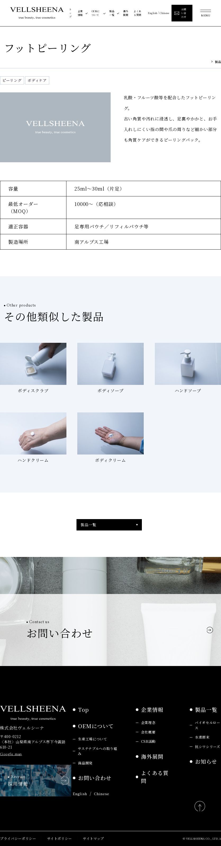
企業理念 (148, 722)
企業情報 (80, 13)
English (152, 13)
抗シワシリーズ (207, 746)
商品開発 (85, 763)
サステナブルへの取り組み (97, 751)
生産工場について (92, 738)
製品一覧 (111, 13)
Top (83, 709)
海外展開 (125, 13)
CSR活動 (148, 741)
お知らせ (206, 761)
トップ (70, 13)
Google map (11, 754)
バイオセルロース (207, 725)
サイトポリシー (59, 838)
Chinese (164, 13)
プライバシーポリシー (18, 838)
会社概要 (148, 732)
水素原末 (202, 737)
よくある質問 (137, 13)
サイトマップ (93, 838)
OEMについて (96, 13)
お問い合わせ (94, 778)
